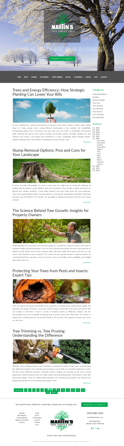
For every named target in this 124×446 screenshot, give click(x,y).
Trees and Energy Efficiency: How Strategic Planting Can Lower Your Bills (48, 92)
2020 (98, 166)
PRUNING (34, 77)
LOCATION (104, 77)
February (100, 162)
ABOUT (26, 77)
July (98, 151)
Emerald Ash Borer (100, 94)
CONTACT (88, 77)
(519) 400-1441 (95, 413)
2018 (98, 170)
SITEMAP (37, 422)
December (101, 141)
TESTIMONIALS (78, 77)
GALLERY (68, 77)
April (99, 158)
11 (68, 390)
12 (73, 390)
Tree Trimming (98, 114)
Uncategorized (98, 117)
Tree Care (96, 103)
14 (83, 390)
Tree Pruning (97, 106)
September (101, 147)
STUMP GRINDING (57, 77)
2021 (98, 138)
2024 (98, 132)
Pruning (96, 97)
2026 (98, 128)
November (101, 143)
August (99, 149)
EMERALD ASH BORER (21, 420)
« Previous (18, 390)
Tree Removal (98, 109)
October (100, 145)
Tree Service (97, 111)
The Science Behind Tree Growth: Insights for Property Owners (50, 212)
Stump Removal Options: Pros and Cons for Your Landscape (49, 152)
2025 (98, 130)
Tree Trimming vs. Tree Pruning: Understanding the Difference (38, 333)
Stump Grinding (99, 100)
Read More (87, 142)
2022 (98, 136)
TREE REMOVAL (44, 77)
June (99, 153)
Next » (54, 392)
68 (48, 392)
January (100, 164)
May (98, 155)
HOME (19, 77)
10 (63, 390)
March (99, 160)
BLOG (96, 77)
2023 (98, 134)
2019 (98, 168)
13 (78, 390)
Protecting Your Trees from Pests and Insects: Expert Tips (50, 272)
